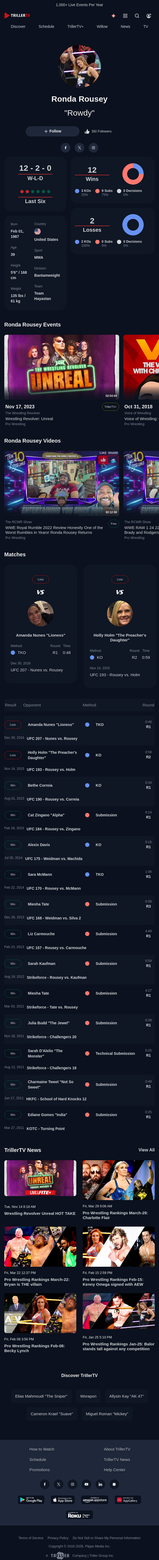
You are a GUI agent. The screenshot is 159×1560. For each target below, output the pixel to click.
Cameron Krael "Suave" (52, 1413)
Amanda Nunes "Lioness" (40, 635)
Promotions (39, 1469)
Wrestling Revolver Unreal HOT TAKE (39, 1213)
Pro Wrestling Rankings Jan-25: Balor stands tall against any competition (118, 1346)
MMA (38, 257)
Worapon (88, 1396)
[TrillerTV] (17, 15)
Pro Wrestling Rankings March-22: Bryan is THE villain (37, 1282)
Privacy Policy (58, 1538)
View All (147, 1150)
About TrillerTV (117, 1449)
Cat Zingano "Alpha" (46, 815)
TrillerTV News (22, 1150)
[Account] (149, 16)
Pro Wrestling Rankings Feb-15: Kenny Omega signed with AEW (113, 1282)
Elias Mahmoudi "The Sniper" (41, 1396)
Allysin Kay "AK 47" (126, 1396)
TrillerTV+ (75, 26)
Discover (18, 26)
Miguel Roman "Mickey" (107, 1413)
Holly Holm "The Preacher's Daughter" (120, 637)
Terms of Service (30, 1538)
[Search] (137, 16)
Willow (102, 26)
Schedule (46, 26)
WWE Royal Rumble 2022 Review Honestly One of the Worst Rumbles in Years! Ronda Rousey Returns (54, 530)
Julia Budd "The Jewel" (49, 1023)
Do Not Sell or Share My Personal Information (107, 1538)
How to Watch (41, 1449)
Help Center (114, 1469)
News (125, 26)
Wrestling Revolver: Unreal (29, 418)
